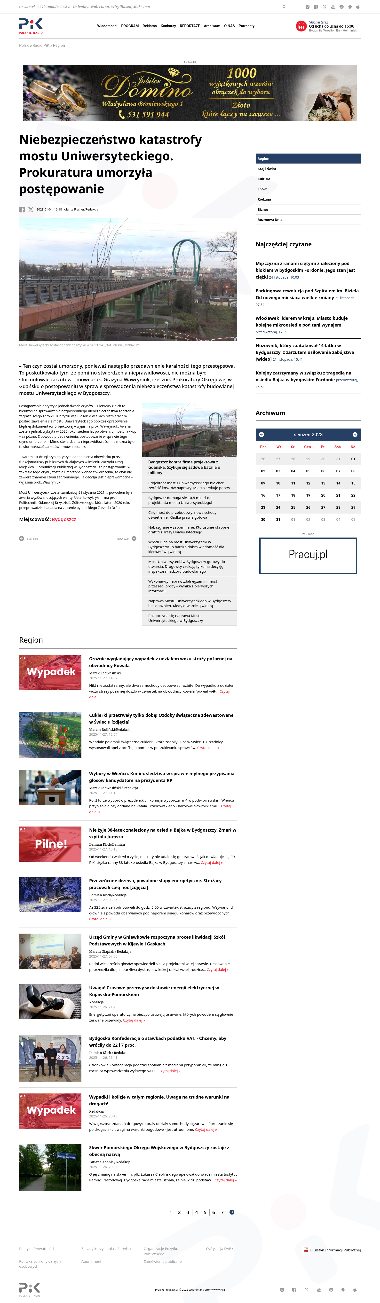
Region (59, 45)
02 (263, 471)
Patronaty (246, 26)
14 (338, 483)
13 (323, 483)
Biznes (263, 209)
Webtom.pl (196, 1289)
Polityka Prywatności (36, 1248)
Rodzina (264, 199)
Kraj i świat (267, 168)
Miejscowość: (35, 519)
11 (293, 483)
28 (293, 459)
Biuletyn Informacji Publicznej (331, 1250)
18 (293, 495)
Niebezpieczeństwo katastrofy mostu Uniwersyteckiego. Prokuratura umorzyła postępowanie (110, 164)
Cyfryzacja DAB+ (220, 1248)
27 (278, 459)
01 (353, 459)
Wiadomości (107, 26)
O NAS (229, 26)
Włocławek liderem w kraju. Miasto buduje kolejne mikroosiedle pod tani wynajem (302, 324)
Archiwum (212, 26)
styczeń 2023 (308, 434)
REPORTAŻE (190, 26)
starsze (28, 538)
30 (323, 459)
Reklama (150, 26)
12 (308, 483)
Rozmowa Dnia (270, 219)
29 (308, 459)
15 (353, 483)
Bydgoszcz (64, 519)
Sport (262, 189)
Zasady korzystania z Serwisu (106, 1248)
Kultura (264, 179)
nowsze (126, 538)
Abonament (91, 1261)
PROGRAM (130, 26)
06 (323, 471)
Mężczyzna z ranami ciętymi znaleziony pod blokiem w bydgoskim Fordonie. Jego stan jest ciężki (305, 270)
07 (338, 471)
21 (338, 495)
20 (323, 495)
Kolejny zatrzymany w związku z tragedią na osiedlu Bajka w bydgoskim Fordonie (307, 379)
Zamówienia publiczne (163, 1261)
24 (278, 507)
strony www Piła (215, 1289)
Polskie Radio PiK (34, 45)
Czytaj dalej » (207, 747)
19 (308, 495)
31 (338, 459)
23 (263, 507)
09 (263, 483)
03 (278, 471)
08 (353, 471)
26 (263, 459)
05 (308, 471)
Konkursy (168, 26)
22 (353, 495)
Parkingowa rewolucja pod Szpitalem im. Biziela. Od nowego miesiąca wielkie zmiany (308, 297)
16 (263, 495)
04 (293, 471)
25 (293, 507)
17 (278, 495)
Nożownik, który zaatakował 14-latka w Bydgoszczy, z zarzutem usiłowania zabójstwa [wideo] (305, 352)
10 (278, 483)
